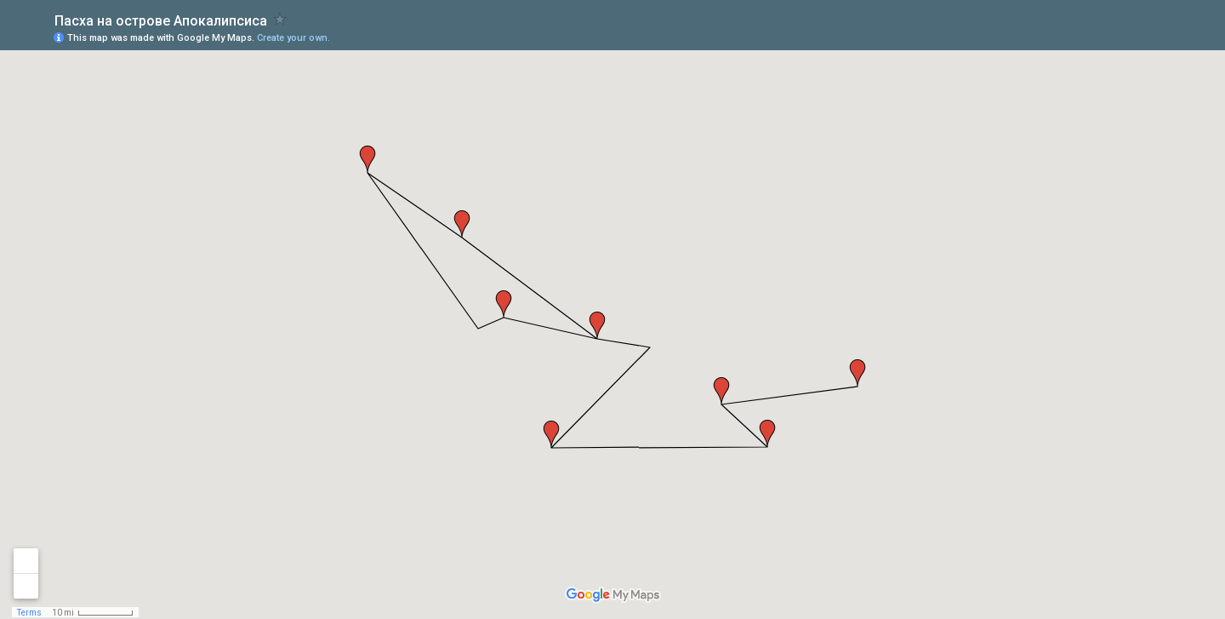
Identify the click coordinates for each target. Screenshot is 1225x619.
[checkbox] (280, 19)
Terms (29, 612)
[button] (857, 373)
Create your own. (293, 37)
